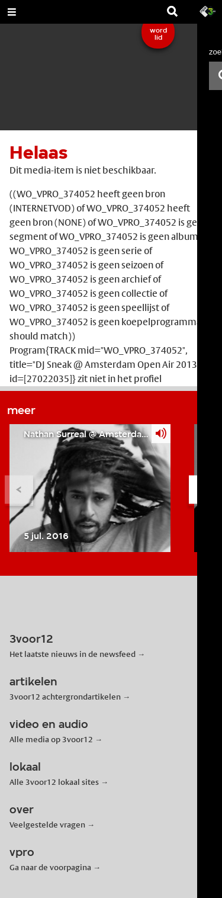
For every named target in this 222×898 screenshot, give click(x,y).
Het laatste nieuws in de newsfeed (72, 654)
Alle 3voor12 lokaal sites (54, 782)
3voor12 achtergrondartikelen (65, 696)
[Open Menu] (12, 12)
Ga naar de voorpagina (50, 867)
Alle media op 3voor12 (51, 739)
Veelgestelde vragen (47, 824)
